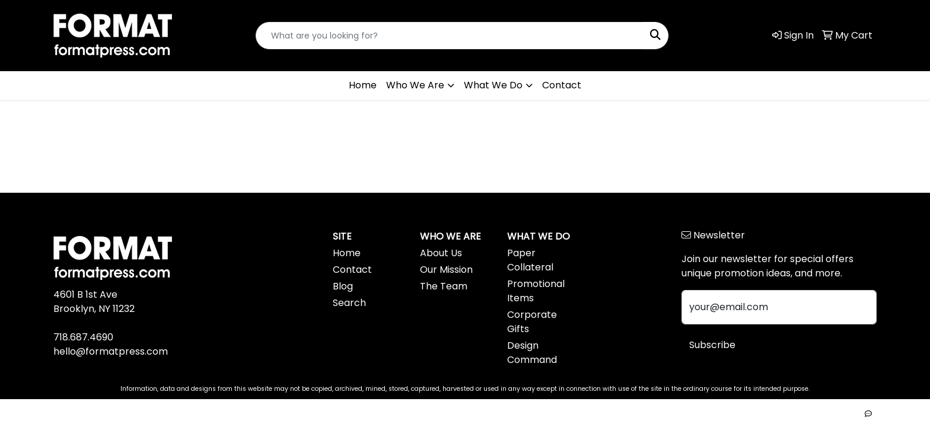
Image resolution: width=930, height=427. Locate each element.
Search (349, 303)
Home (363, 85)
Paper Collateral (530, 260)
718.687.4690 (83, 337)
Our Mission (446, 269)
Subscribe (712, 345)
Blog (343, 286)
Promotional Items (536, 291)
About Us (441, 253)
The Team (443, 286)
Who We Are (415, 85)
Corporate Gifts (532, 322)
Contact (561, 85)
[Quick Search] (450, 35)
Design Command (532, 353)
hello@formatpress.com (110, 351)
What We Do (493, 85)
